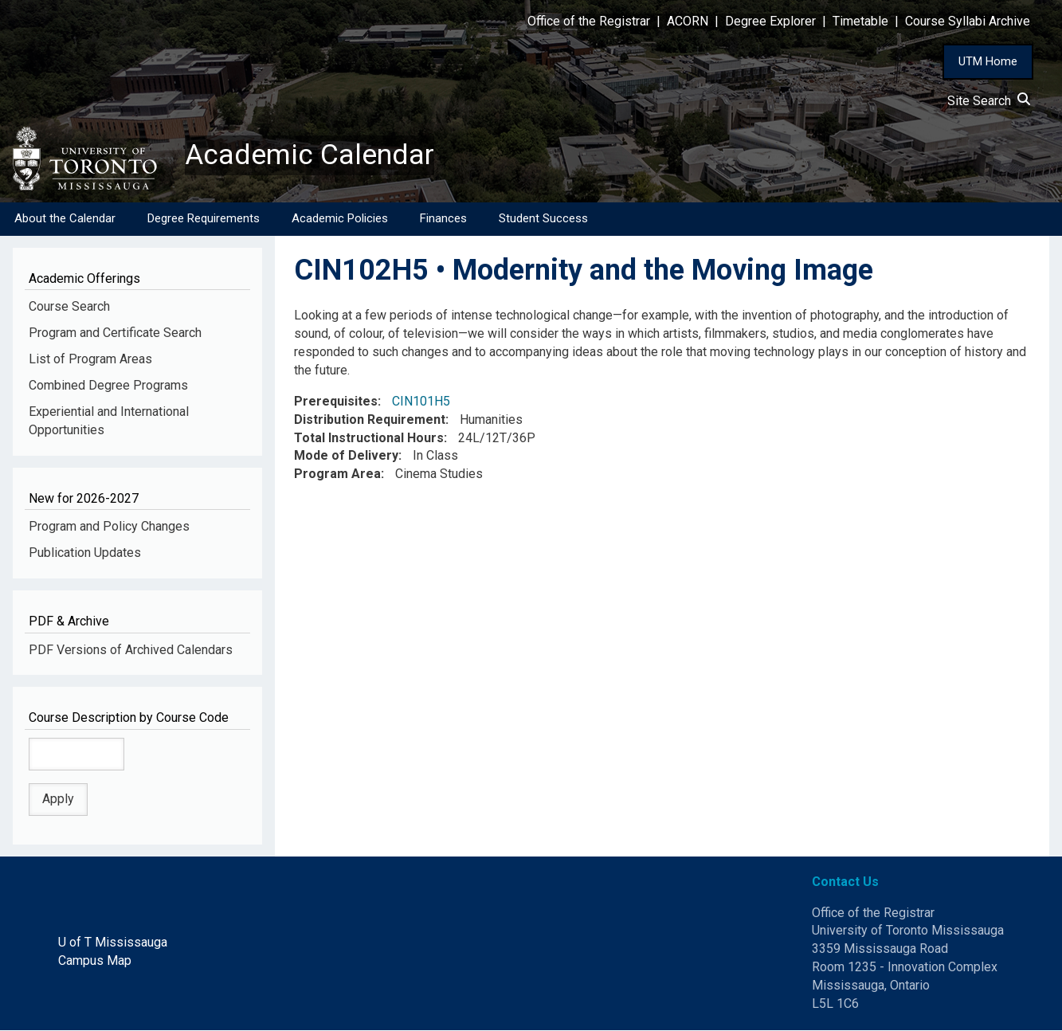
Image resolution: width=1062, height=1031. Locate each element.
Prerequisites (336, 402)
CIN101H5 (421, 402)
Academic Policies (340, 219)
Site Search (988, 100)
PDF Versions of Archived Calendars (131, 649)
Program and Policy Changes (109, 527)
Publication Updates (85, 553)
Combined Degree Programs (108, 386)
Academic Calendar (309, 155)
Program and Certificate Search (115, 333)
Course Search (69, 307)
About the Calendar (65, 219)
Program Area (337, 474)
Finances (443, 219)
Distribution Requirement (369, 420)
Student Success (543, 219)
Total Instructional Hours (369, 438)
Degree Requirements (203, 219)
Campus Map (94, 961)
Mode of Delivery (346, 456)
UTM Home (987, 61)
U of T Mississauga (112, 943)
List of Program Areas (90, 359)
